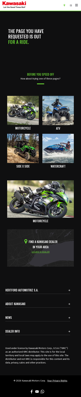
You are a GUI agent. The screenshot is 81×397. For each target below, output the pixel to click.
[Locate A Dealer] (65, 5)
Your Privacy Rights (57, 380)
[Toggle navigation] (76, 5)
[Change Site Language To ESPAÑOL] (72, 5)
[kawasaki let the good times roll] (28, 5)
